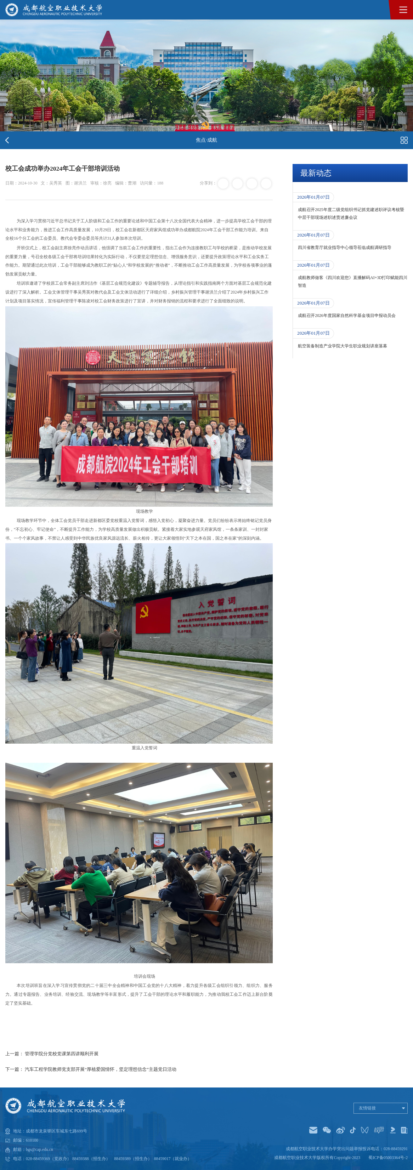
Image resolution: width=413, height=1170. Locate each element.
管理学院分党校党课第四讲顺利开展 (61, 1053)
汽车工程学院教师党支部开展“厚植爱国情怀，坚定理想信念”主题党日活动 (100, 1069)
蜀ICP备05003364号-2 (388, 1157)
